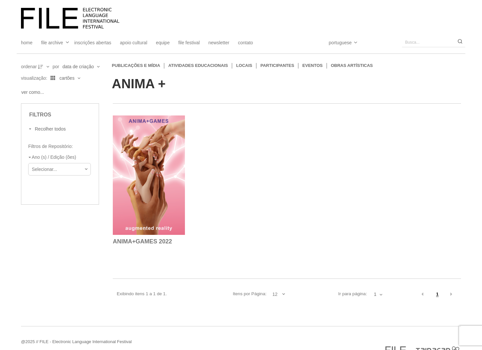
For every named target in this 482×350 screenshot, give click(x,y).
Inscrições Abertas (92, 42)
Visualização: (35, 78)
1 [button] (437, 294)
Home (26, 42)
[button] (422, 294)
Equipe (163, 42)
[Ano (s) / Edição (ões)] (58, 157)
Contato (245, 42)
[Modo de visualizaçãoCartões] (64, 78)
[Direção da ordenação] (44, 66)
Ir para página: (352, 293)
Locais (244, 65)
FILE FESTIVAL (189, 42)
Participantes (277, 65)
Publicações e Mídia (136, 65)
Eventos (312, 65)
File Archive (52, 42)
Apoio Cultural (133, 42)
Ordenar (29, 66)
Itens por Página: (250, 293)
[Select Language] (336, 43)
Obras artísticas (352, 65)
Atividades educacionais (198, 65)
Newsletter (219, 42)
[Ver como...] (34, 92)
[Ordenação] (81, 66)
